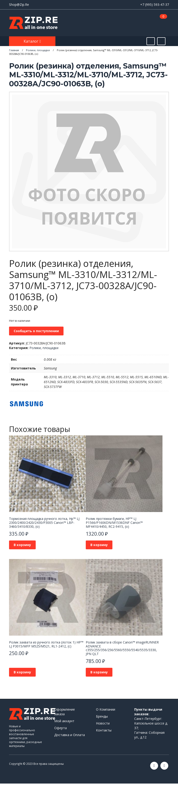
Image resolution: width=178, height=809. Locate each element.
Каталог (31, 41)
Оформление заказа (64, 711)
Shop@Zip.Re (19, 4)
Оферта (60, 728)
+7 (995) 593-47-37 (154, 4)
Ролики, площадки (43, 348)
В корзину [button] (22, 545)
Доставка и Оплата (69, 735)
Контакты (103, 730)
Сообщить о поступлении (36, 331)
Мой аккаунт (64, 721)
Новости (103, 723)
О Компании (105, 709)
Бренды (102, 716)
